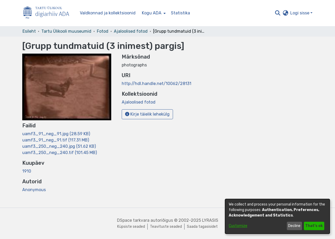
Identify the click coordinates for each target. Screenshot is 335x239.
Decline (294, 226)
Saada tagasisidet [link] (202, 226)
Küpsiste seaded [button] (131, 226)
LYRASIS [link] (210, 220)
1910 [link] (26, 171)
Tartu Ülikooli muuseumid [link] (66, 31)
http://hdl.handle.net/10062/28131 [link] (156, 83)
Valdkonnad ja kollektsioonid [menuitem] (108, 12)
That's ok (314, 226)
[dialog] (277, 216)
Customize (238, 226)
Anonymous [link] (34, 189)
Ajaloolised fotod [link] (131, 31)
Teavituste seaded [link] (166, 226)
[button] (277, 13)
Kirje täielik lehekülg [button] (147, 114)
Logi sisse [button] (300, 12)
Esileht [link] (29, 31)
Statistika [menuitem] (180, 12)
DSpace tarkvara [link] (133, 220)
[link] (56, 133)
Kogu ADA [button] (151, 12)
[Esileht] (48, 13)
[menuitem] (153, 13)
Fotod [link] (102, 31)
